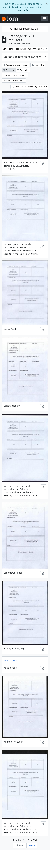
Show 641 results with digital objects (29, 86)
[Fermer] (46, 4)
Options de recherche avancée (22, 57)
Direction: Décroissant (13, 80)
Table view (23, 70)
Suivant (32, 845)
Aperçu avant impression (15, 65)
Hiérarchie (38, 65)
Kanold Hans (10, 660)
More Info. (22, 10)
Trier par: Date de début (14, 75)
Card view (9, 70)
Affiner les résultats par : (25, 28)
